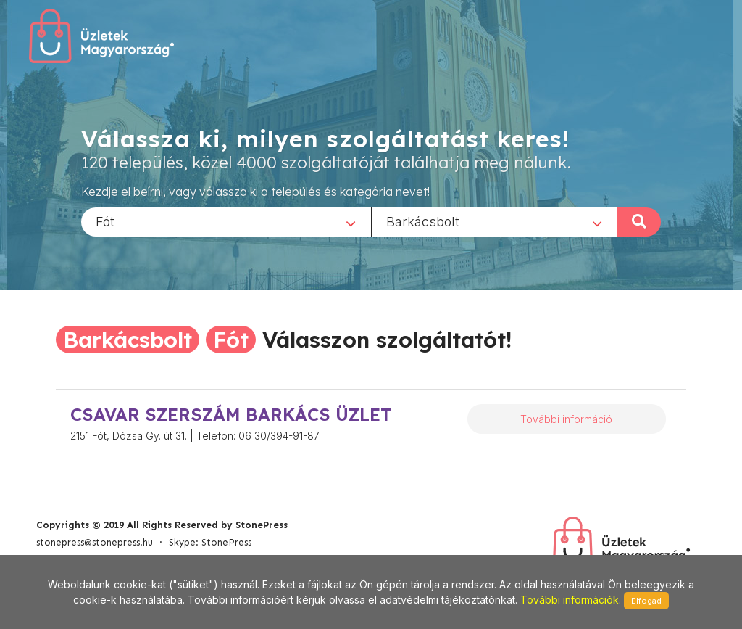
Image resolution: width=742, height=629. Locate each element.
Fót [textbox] (105, 221)
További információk (569, 599)
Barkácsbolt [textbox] (422, 221)
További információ (566, 419)
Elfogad (646, 601)
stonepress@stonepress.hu (94, 542)
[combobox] (226, 221)
